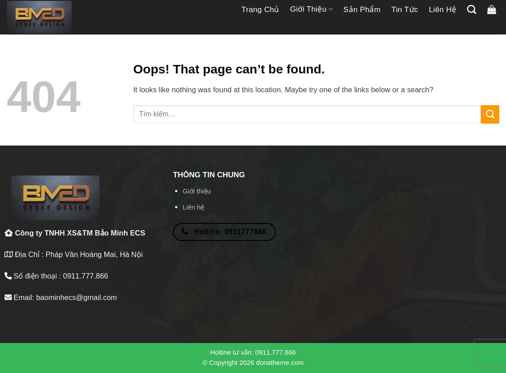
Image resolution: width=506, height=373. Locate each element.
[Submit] (490, 114)
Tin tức (404, 9)
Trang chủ (260, 9)
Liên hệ (443, 9)
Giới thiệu (311, 9)
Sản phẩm (362, 9)
